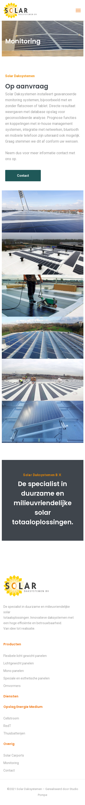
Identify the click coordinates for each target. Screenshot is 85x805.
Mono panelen (13, 671)
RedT (7, 726)
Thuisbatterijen (14, 733)
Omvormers (12, 686)
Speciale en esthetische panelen (26, 678)
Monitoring (11, 763)
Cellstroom (11, 718)
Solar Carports (13, 755)
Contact (9, 770)
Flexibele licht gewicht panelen (25, 656)
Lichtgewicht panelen (18, 663)
